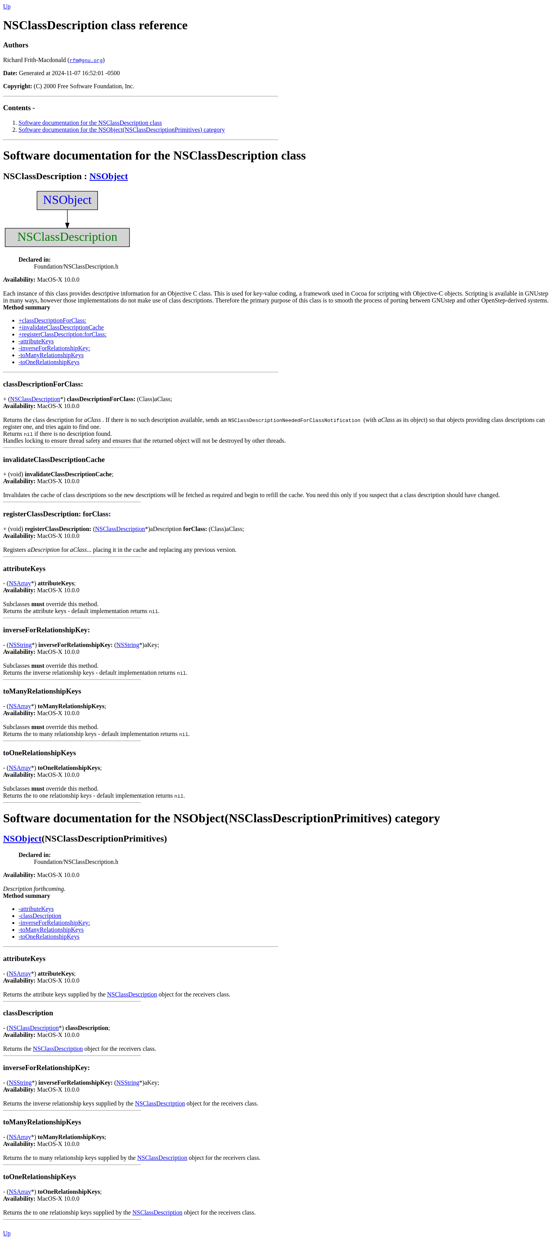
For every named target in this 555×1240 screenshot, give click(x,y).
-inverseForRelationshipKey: (54, 348)
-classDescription (39, 915)
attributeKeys (25, 569)
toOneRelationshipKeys (40, 753)
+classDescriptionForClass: (52, 320)
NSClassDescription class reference (95, 25)
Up (7, 6)
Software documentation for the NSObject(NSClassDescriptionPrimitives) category (121, 129)
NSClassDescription (42, 176)
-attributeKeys (36, 341)
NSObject (108, 176)
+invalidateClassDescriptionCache (61, 327)
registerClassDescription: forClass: (58, 514)
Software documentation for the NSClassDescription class (90, 122)
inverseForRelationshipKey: (47, 630)
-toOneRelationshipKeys (48, 362)
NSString (20, 645)
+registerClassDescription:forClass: (62, 334)
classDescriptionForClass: (44, 384)
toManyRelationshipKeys (43, 691)
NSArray (20, 583)
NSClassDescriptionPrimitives (104, 838)
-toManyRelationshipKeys (51, 355)
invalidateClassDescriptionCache (55, 459)
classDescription (29, 1013)
